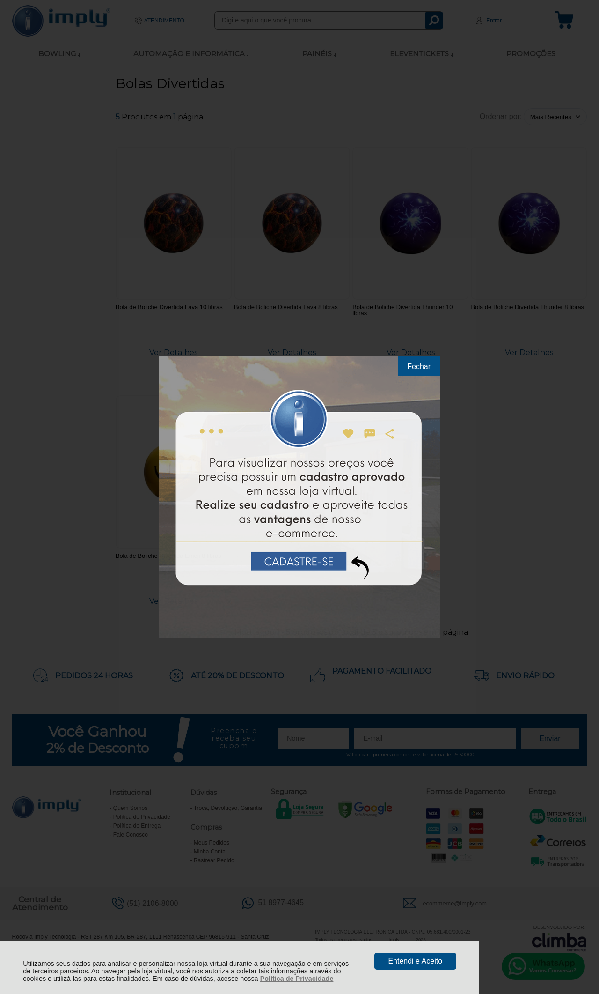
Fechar (419, 367)
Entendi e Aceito (415, 961)
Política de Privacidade (297, 978)
